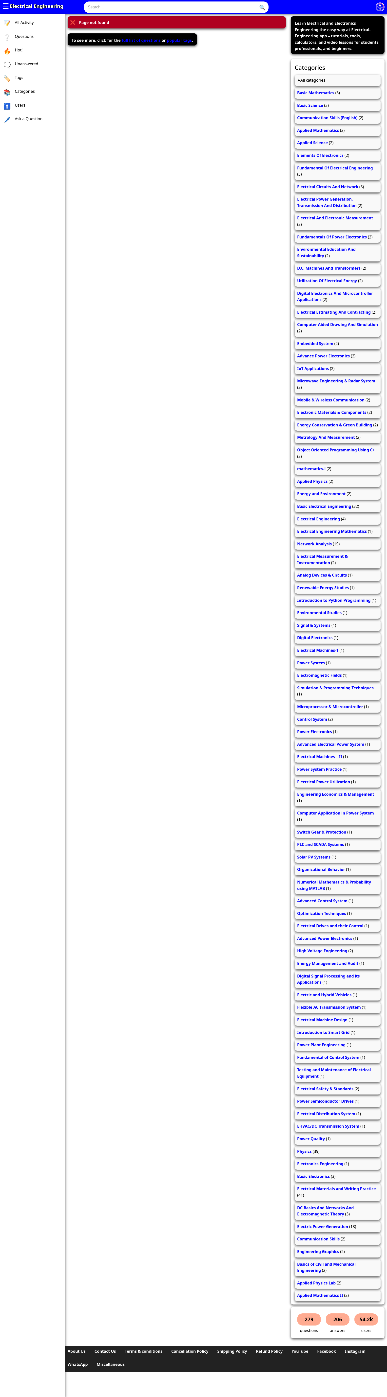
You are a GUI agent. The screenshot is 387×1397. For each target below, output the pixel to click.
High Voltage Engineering (322, 951)
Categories (25, 91)
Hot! (19, 50)
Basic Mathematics (315, 92)
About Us (77, 1351)
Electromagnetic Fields (319, 675)
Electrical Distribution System (326, 1114)
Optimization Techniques (321, 913)
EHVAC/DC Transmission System (328, 1126)
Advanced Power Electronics (324, 938)
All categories (312, 80)
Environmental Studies (319, 612)
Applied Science (312, 142)
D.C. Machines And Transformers (329, 268)
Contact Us (105, 1351)
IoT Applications (313, 368)
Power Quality (311, 1138)
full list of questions (141, 40)
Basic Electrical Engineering (324, 506)
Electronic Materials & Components (331, 412)
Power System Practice (319, 769)
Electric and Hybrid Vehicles (324, 995)
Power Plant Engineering (321, 1045)
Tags (19, 77)
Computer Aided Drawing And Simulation (337, 324)
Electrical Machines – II (319, 756)
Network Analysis (314, 544)
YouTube (299, 1351)
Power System (311, 663)
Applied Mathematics (318, 130)
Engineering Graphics (318, 1251)
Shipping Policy (232, 1351)
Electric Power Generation (322, 1226)
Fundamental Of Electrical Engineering (335, 168)
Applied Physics (312, 481)
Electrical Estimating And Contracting (334, 312)
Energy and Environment (321, 493)
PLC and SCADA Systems (320, 844)
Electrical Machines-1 (318, 650)
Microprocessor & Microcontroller (330, 706)
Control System (312, 719)
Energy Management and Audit (327, 963)
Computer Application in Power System (335, 813)
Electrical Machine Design (322, 1020)
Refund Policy (269, 1351)
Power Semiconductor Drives (325, 1101)
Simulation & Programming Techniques (335, 688)
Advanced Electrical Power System (330, 744)
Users (20, 105)
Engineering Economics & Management (335, 794)
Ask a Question (28, 118)
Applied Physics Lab (316, 1283)
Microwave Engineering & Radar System (336, 381)
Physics (304, 1151)
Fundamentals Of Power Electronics (332, 237)
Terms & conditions (143, 1351)
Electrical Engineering (36, 6)
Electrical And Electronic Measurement (335, 218)
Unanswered (26, 64)
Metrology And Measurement (326, 437)
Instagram (355, 1351)
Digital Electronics (315, 637)
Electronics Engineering (320, 1163)
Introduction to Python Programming (333, 600)
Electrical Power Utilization (323, 782)
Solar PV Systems (313, 857)
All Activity (24, 22)
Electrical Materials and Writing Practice (336, 1188)
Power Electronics (314, 731)
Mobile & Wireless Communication (331, 400)
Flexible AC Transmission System (329, 1007)
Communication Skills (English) (327, 117)
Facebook (326, 1351)
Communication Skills (318, 1239)
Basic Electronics (313, 1176)
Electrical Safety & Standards (325, 1089)
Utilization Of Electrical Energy (327, 280)
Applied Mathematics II (320, 1295)
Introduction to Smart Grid (323, 1032)
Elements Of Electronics (320, 155)
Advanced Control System (322, 901)
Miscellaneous (111, 1364)
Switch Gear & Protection (321, 832)
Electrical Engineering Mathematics (332, 531)
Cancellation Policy (189, 1351)
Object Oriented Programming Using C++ (337, 450)
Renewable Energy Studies (323, 587)
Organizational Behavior (321, 869)
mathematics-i (311, 468)
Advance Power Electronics (323, 356)
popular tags (179, 40)
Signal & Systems (313, 625)
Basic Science (310, 105)
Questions (24, 36)
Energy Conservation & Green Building (334, 425)
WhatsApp (78, 1364)
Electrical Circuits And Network (327, 186)
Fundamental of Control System (328, 1057)
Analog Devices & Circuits (322, 575)
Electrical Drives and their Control (330, 926)
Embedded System (315, 343)
